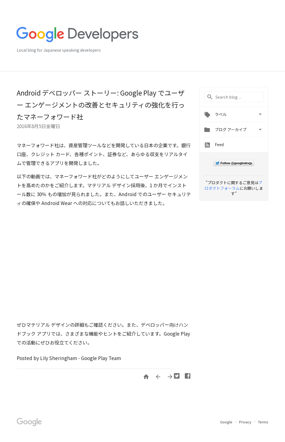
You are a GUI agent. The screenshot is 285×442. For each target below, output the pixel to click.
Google (226, 421)
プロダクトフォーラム (233, 185)
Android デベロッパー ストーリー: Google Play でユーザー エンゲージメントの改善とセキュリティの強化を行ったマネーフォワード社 (101, 104)
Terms (263, 421)
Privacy (245, 421)
